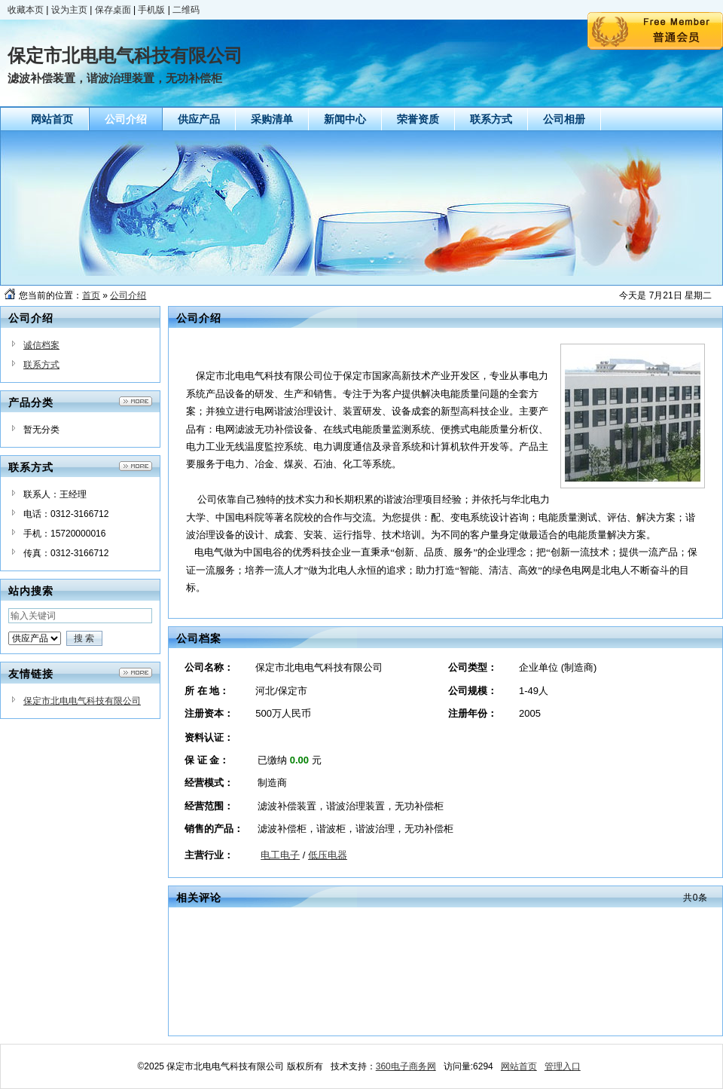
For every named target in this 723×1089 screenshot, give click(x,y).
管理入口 (563, 1066)
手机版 (151, 10)
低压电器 (327, 855)
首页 (91, 295)
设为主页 (69, 10)
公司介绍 (128, 295)
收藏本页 (26, 10)
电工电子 (280, 855)
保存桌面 (113, 10)
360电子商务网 (406, 1066)
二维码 (186, 10)
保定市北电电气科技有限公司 (82, 701)
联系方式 (41, 364)
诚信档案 (41, 345)
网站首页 (519, 1066)
